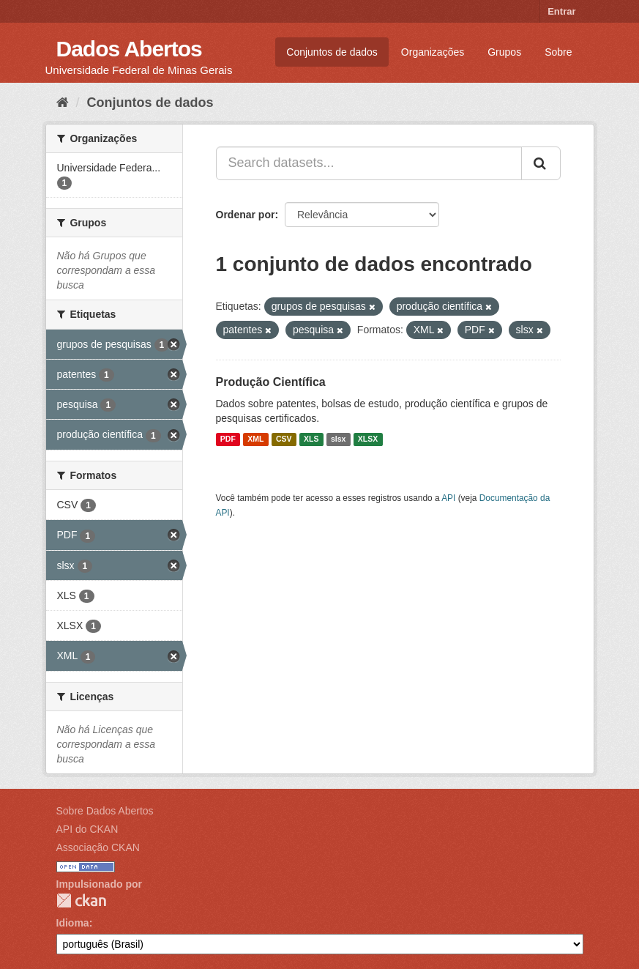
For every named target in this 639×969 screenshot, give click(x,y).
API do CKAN (87, 829)
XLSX (368, 439)
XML (255, 439)
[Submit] (541, 163)
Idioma (72, 923)
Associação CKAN (98, 847)
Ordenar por (245, 214)
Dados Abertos (129, 49)
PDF (228, 439)
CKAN (81, 900)
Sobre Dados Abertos (105, 811)
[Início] (62, 102)
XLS (311, 439)
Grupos (504, 52)
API (448, 498)
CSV (284, 439)
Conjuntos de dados (332, 52)
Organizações (432, 52)
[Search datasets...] (369, 163)
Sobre (558, 52)
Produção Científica (271, 382)
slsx (338, 439)
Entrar (561, 11)
